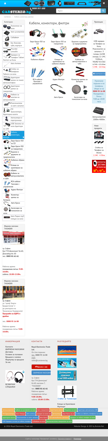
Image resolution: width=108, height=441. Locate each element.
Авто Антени (12, 64)
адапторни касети (9, 417)
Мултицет (61, 406)
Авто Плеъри (20, 414)
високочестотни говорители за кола (59, 421)
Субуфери (11, 38)
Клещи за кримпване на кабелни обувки (58, 61)
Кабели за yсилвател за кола (25, 410)
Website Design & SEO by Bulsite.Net (89, 426)
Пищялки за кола (71, 410)
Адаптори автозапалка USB (87, 410)
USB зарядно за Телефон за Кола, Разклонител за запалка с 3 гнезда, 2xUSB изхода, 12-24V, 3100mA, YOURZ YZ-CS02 (99, 51)
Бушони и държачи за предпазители (79, 42)
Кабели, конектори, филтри (13, 135)
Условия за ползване (13, 354)
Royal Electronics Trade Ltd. (22, 426)
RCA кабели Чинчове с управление (37, 81)
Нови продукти (98, 126)
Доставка (9, 352)
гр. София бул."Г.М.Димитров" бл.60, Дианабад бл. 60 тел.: (13, 244)
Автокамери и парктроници (12, 118)
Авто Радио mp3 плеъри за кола (13, 217)
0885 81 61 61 (13, 256)
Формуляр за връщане (14, 359)
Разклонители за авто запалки (13, 104)
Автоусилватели (8, 410)
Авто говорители (43, 410)
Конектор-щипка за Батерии (80, 80)
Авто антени (30, 414)
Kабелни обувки (37, 59)
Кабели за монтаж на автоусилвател (11, 97)
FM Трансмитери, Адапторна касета (12, 111)
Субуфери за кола (38, 421)
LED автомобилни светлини (59, 417)
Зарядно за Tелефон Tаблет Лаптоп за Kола (13, 57)
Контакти (9, 346)
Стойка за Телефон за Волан (99, 150)
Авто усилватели (13, 33)
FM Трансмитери (8, 414)
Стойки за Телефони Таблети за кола (11, 71)
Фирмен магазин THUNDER (11, 227)
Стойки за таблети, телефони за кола (89, 414)
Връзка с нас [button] (41, 367)
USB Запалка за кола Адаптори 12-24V (13, 126)
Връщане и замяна (13, 357)
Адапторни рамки (56, 410)
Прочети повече (64, 439)
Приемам (77, 439)
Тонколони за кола (12, 27)
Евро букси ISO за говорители (58, 42)
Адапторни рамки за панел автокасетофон (13, 80)
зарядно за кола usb (44, 414)
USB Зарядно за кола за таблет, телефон (17, 421)
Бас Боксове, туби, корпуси (12, 44)
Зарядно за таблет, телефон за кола (82, 417)
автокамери (57, 414)
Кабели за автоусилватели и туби (79, 61)
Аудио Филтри (58, 79)
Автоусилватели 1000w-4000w (99, 113)
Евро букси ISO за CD (37, 42)
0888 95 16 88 (13, 321)
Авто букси (58, 97)
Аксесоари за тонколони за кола (79, 98)
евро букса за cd (68, 414)
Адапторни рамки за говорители (11, 88)
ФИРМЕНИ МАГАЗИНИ (14, 349)
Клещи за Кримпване (66, 404)
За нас (8, 362)
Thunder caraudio (10, 50)
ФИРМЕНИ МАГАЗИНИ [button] (99, 74)
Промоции (98, 22)
